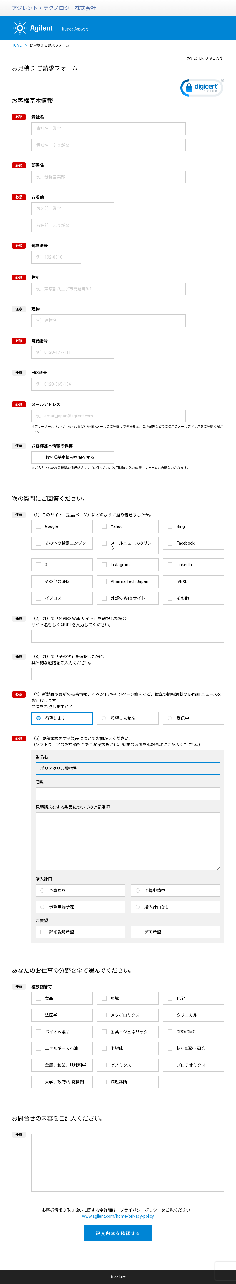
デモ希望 (152, 932)
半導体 (117, 1048)
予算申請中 (154, 890)
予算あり (57, 890)
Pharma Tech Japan (129, 581)
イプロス (53, 598)
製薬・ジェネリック (129, 1031)
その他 (183, 598)
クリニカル (187, 1015)
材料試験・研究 (191, 1048)
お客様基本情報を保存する (69, 457)
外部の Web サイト (128, 598)
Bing (181, 526)
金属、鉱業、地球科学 (65, 1065)
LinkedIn (184, 564)
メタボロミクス (125, 1015)
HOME (17, 45)
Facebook (186, 543)
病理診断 (119, 1082)
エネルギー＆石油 (61, 1048)
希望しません (123, 718)
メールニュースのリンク (131, 546)
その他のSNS (57, 581)
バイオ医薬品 (57, 1031)
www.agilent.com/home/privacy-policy (118, 1216)
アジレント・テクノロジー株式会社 (54, 8)
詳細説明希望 (61, 932)
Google (51, 526)
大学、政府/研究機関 (64, 1082)
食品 (49, 998)
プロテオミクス (191, 1065)
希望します (55, 718)
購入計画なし (156, 907)
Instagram (120, 564)
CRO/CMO (186, 1031)
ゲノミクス (121, 1065)
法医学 (51, 1015)
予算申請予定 (61, 907)
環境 (115, 998)
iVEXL (182, 581)
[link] (202, 89)
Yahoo (117, 526)
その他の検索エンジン (65, 543)
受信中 (183, 718)
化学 (181, 998)
